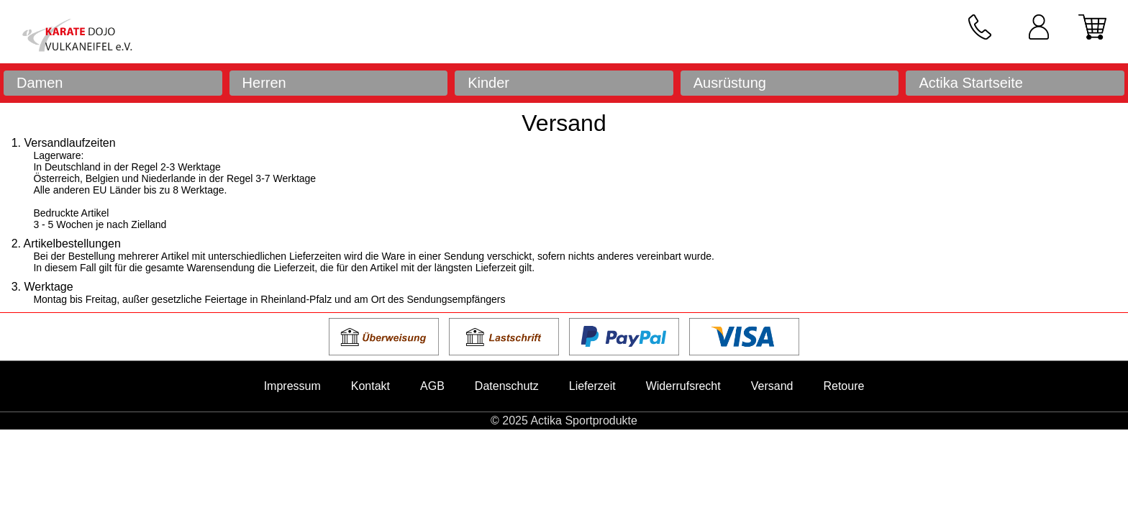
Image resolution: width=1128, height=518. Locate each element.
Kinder (488, 83)
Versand (772, 386)
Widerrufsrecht (683, 386)
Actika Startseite (971, 83)
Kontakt (370, 386)
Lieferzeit (592, 386)
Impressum (292, 386)
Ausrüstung (729, 83)
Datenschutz (507, 386)
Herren (264, 83)
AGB (432, 386)
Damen (40, 83)
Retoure (843, 386)
